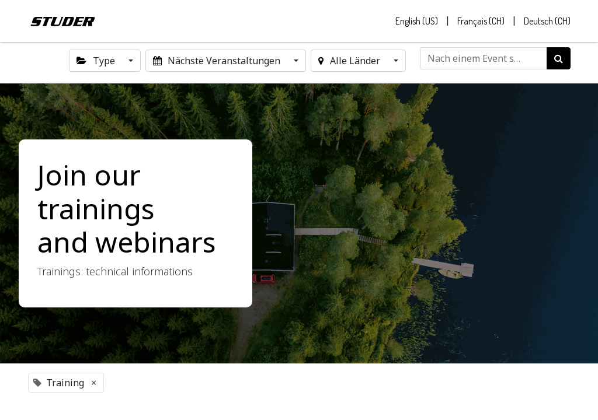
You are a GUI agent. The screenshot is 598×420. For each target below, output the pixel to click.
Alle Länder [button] (350, 60)
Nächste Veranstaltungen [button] (218, 60)
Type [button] (97, 60)
